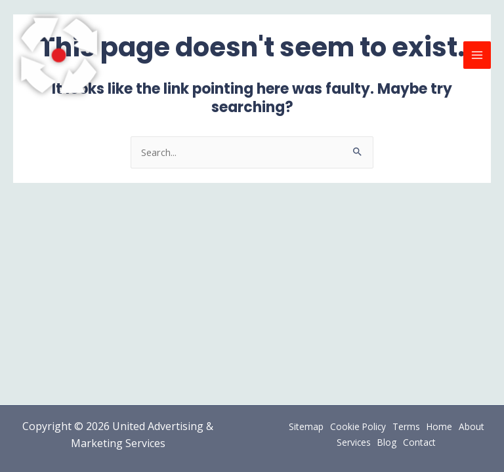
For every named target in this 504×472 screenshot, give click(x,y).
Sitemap (306, 426)
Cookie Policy (358, 426)
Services (354, 442)
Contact (419, 442)
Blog (386, 442)
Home (439, 426)
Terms (406, 426)
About (471, 426)
